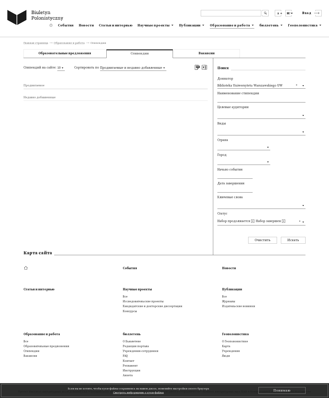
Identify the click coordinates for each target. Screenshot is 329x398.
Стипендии (31, 351)
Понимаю (282, 390)
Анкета (128, 375)
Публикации (190, 25)
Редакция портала (136, 346)
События (66, 25)
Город (222, 155)
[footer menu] (26, 268)
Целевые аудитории (233, 107)
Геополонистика (302, 25)
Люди (226, 356)
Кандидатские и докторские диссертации (152, 306)
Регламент (130, 366)
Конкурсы (130, 311)
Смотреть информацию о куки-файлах (138, 392)
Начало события (230, 170)
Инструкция (131, 370)
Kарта (226, 346)
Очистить (262, 240)
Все (125, 296)
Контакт (128, 361)
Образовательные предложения (64, 53)
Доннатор (225, 79)
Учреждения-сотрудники (140, 351)
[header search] (231, 13)
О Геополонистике (235, 341)
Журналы (228, 301)
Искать (293, 240)
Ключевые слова (230, 197)
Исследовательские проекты (143, 301)
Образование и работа (230, 25)
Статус (222, 214)
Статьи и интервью (115, 25)
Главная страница (36, 43)
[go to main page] (36, 18)
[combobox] (61, 68)
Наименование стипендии (238, 93)
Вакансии (206, 53)
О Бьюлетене (132, 341)
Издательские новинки (238, 306)
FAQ (125, 356)
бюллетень (269, 25)
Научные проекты (153, 25)
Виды (221, 123)
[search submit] (265, 13)
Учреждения (231, 351)
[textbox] (218, 114)
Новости (86, 25)
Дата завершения (230, 183)
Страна (222, 140)
